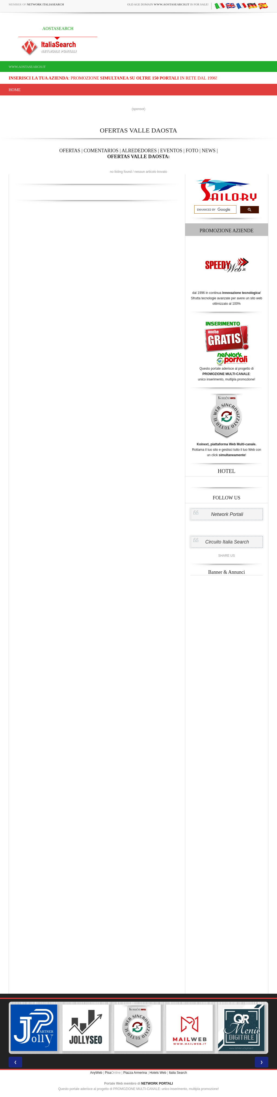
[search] (215, 209)
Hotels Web (158, 1073)
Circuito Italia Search (227, 542)
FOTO (192, 150)
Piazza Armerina (135, 1073)
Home (15, 90)
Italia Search (178, 1073)
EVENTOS (171, 150)
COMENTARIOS (101, 150)
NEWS (209, 150)
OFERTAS (69, 150)
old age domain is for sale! (168, 4)
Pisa (108, 1073)
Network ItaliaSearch (45, 4)
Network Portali (227, 514)
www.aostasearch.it (27, 67)
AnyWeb (96, 1073)
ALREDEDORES (139, 150)
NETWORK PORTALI (157, 1083)
